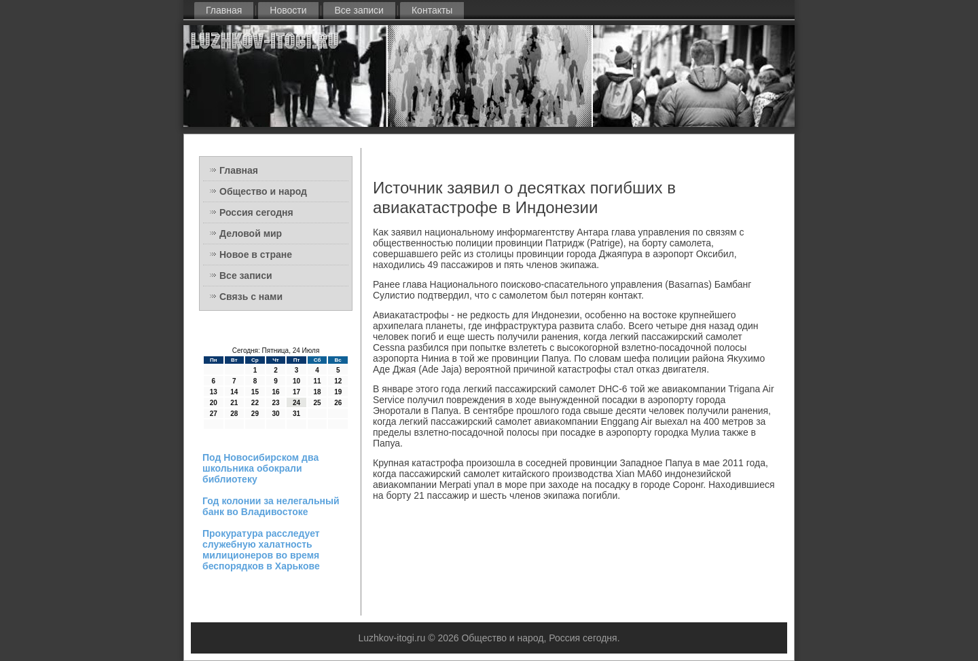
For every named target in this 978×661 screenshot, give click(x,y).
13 (213, 392)
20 (213, 403)
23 (275, 403)
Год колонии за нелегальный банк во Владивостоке (271, 506)
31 (296, 413)
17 (296, 392)
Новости (288, 10)
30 (275, 413)
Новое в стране (255, 254)
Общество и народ (263, 191)
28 (234, 413)
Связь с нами (251, 296)
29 (255, 413)
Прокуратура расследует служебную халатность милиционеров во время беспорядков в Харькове (261, 549)
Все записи (359, 10)
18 (317, 392)
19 (338, 392)
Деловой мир (250, 233)
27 (213, 413)
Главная (224, 10)
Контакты (432, 10)
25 (317, 403)
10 (296, 381)
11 (317, 381)
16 (275, 392)
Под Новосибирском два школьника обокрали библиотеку (260, 468)
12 (338, 381)
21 (234, 403)
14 (234, 392)
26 (338, 403)
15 (255, 392)
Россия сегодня (256, 212)
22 (255, 403)
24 (296, 403)
